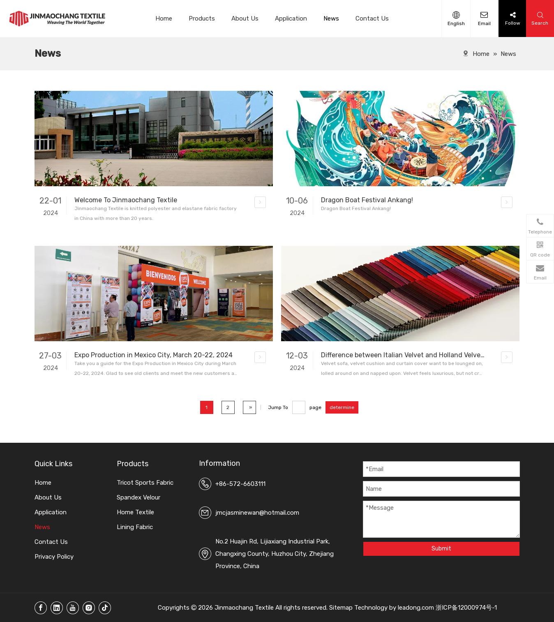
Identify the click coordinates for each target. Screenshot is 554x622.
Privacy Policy (54, 556)
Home (163, 18)
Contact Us (372, 18)
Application (291, 18)
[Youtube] (73, 607)
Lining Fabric (135, 527)
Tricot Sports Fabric (145, 482)
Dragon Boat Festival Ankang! (367, 200)
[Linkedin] (57, 607)
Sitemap (341, 607)
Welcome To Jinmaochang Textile (125, 200)
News (331, 18)
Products (202, 18)
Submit (441, 548)
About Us (245, 18)
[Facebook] (41, 607)
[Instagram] (89, 607)
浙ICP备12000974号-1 (466, 607)
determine (342, 407)
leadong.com (416, 607)
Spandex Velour (138, 497)
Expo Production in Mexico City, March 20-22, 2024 (153, 355)
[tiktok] (105, 607)
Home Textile (135, 512)
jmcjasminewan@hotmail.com (257, 512)
